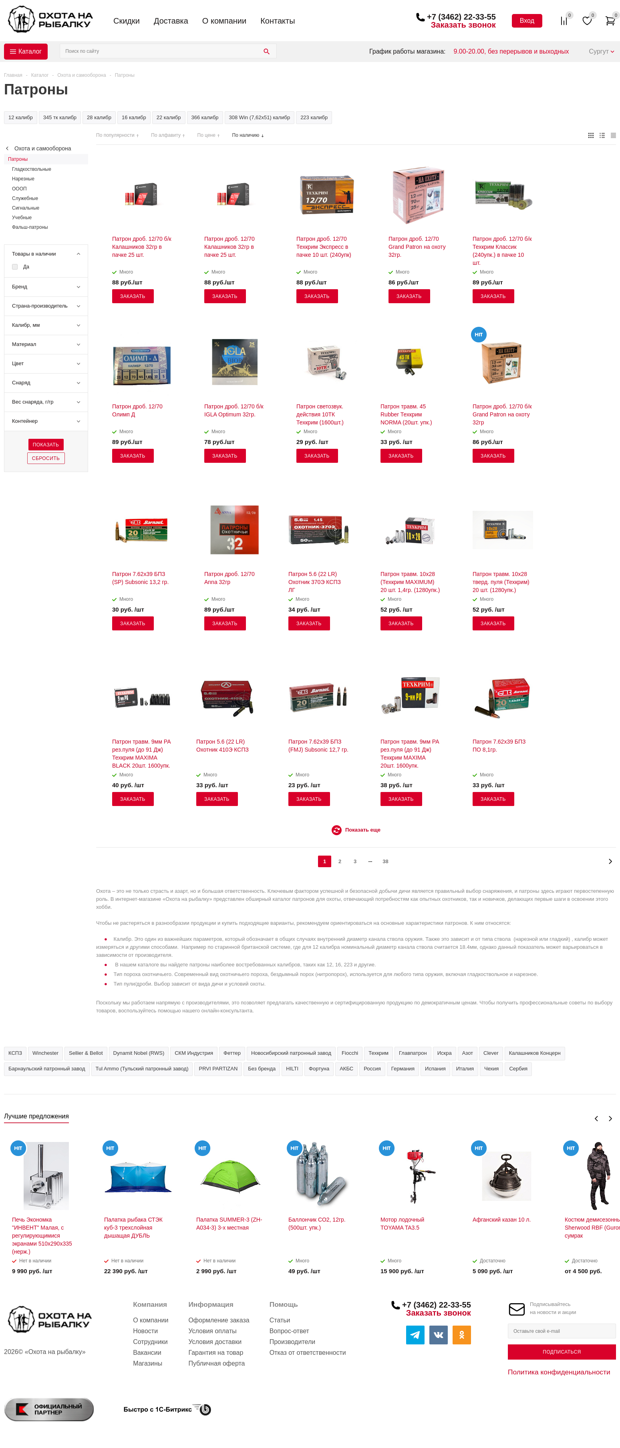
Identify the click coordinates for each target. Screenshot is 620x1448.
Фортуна (319, 1069)
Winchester (45, 1053)
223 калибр (314, 117)
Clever (491, 1053)
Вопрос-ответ (289, 1331)
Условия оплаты (212, 1331)
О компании (224, 20)
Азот (467, 1053)
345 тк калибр (59, 117)
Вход (527, 20)
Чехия (491, 1069)
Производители (293, 1341)
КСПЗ (15, 1053)
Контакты (277, 20)
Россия (372, 1069)
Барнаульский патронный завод (46, 1069)
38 (385, 861)
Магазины (147, 1363)
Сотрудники (150, 1341)
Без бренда (262, 1069)
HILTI (292, 1069)
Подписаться (562, 1352)
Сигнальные (25, 208)
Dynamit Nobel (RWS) (139, 1053)
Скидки (126, 20)
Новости (145, 1331)
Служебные (25, 198)
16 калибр (134, 117)
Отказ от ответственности (308, 1352)
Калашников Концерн (535, 1053)
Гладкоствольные (31, 169)
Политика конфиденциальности (559, 1372)
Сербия (518, 1069)
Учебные (22, 217)
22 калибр (169, 117)
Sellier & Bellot (86, 1053)
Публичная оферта (216, 1363)
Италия (465, 1069)
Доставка (171, 20)
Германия (403, 1069)
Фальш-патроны (30, 227)
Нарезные (23, 179)
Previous (596, 1118)
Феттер (232, 1053)
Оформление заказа (218, 1320)
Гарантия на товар (215, 1352)
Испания (435, 1069)
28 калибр (99, 117)
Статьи (280, 1320)
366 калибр (205, 117)
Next (610, 1118)
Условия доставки (215, 1341)
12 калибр (20, 117)
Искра (444, 1053)
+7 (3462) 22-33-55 (461, 16)
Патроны (18, 159)
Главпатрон (413, 1053)
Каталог (30, 51)
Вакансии (147, 1352)
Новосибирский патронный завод (291, 1053)
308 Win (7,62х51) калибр (259, 117)
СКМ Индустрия (194, 1053)
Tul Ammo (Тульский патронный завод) (142, 1069)
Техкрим (378, 1053)
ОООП (19, 189)
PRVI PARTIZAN (218, 1069)
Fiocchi (350, 1053)
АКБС (346, 1069)
